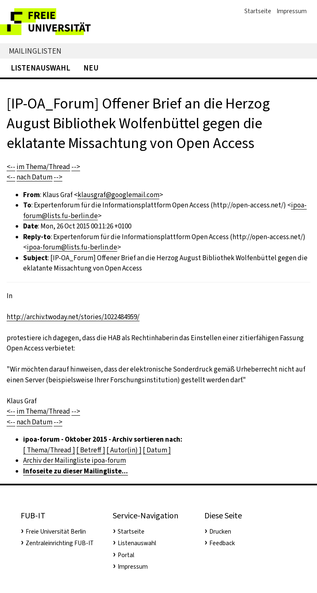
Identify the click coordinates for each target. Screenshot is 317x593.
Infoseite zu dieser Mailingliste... (75, 471)
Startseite (257, 11)
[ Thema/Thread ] (49, 450)
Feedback (222, 543)
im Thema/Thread (43, 167)
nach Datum (34, 177)
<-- (11, 167)
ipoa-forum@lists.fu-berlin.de (72, 247)
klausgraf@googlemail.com (118, 195)
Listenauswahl (40, 68)
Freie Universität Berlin (56, 531)
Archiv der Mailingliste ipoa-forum (74, 460)
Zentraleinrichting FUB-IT (60, 543)
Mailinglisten (35, 51)
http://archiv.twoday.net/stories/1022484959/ (73, 317)
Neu (91, 68)
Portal (126, 555)
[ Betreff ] (90, 450)
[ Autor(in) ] (124, 450)
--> (75, 167)
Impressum (292, 11)
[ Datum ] (157, 450)
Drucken (220, 531)
